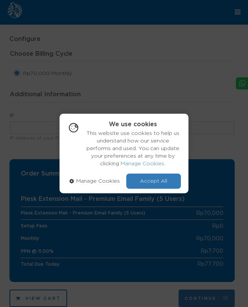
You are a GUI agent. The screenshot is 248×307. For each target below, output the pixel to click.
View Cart (38, 298)
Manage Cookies (142, 163)
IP (12, 115)
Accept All (153, 181)
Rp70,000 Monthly (47, 73)
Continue (207, 298)
